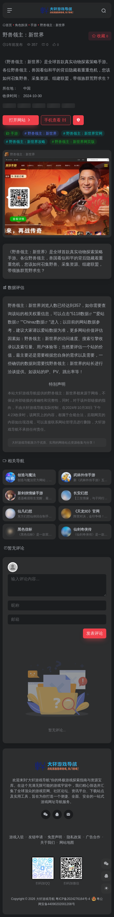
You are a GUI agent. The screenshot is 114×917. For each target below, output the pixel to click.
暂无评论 (16, 548)
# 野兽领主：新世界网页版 (73, 142)
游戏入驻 (16, 837)
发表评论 (94, 633)
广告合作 (93, 837)
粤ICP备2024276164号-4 (73, 899)
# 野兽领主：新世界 (41, 133)
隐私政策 (74, 837)
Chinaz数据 (33, 322)
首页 (9, 25)
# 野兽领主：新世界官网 (83, 133)
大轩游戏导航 (45, 899)
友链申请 (35, 837)
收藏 (100, 36)
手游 (34, 25)
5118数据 (80, 314)
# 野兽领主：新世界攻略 (25, 142)
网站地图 (66, 842)
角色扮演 (21, 25)
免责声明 (55, 837)
